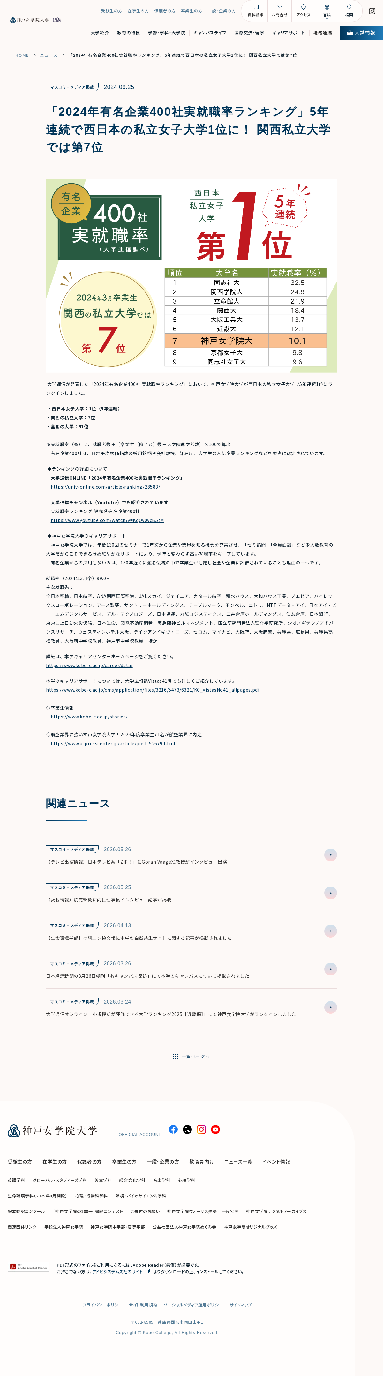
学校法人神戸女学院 (63, 1227)
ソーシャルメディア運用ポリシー (193, 1305)
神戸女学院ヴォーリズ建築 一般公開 (202, 1212)
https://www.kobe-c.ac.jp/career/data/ (89, 665)
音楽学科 (161, 1180)
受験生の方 (112, 13)
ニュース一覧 (238, 1162)
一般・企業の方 (222, 13)
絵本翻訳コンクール (26, 1212)
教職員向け (201, 1162)
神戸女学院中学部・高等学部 (118, 1227)
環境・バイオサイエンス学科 (141, 1196)
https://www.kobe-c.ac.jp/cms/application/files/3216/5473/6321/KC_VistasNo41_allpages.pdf (152, 690)
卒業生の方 (192, 13)
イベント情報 (276, 1162)
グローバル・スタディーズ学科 (60, 1180)
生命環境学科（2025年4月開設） (38, 1196)
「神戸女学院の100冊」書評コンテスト (88, 1212)
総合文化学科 (132, 1180)
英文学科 (103, 1180)
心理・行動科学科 (91, 1196)
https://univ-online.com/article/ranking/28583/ (105, 486)
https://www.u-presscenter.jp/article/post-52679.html (113, 743)
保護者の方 (165, 13)
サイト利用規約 (143, 1305)
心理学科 (186, 1180)
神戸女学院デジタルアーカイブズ (276, 1212)
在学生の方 (138, 13)
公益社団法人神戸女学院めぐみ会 (184, 1227)
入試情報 (361, 34)
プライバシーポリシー (103, 1305)
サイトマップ (240, 1305)
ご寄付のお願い (145, 1212)
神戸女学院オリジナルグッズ (250, 1227)
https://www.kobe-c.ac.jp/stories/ (89, 716)
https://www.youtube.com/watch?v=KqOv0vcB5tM (107, 520)
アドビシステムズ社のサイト (117, 1272)
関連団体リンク (22, 1227)
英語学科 (16, 1180)
